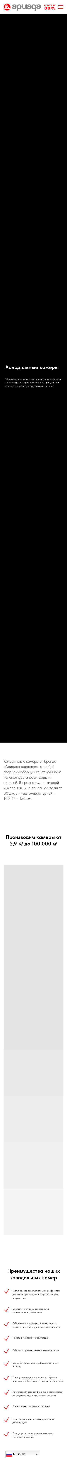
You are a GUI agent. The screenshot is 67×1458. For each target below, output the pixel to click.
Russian (15, 1454)
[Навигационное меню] (60, 7)
